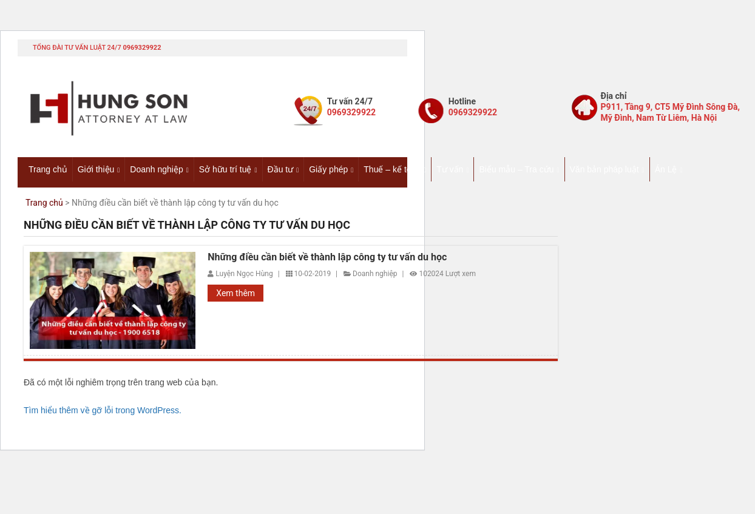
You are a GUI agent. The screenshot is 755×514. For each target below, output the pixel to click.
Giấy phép (328, 169)
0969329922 (142, 48)
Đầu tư (281, 169)
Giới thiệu (96, 169)
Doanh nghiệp (156, 169)
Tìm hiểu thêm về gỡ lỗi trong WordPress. (102, 410)
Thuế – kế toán (392, 169)
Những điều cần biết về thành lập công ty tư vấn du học (327, 257)
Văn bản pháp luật (604, 169)
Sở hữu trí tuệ (225, 169)
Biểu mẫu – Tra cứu (516, 169)
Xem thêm (235, 293)
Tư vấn (449, 169)
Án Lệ (666, 169)
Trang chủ (48, 169)
